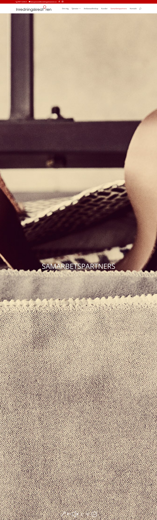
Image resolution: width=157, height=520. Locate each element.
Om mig (65, 9)
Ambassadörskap (91, 9)
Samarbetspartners (119, 9)
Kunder (104, 9)
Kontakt (133, 9)
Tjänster (75, 9)
